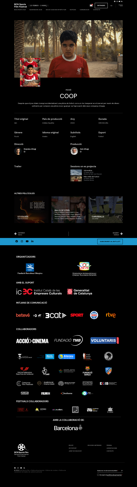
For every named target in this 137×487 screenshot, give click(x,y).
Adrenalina (88, 171)
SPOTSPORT (73, 448)
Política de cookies (52, 470)
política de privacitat (114, 475)
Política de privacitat (37, 470)
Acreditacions (112, 448)
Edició (71, 445)
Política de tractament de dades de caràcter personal (40, 471)
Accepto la (111, 475)
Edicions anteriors (95, 445)
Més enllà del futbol (91, 177)
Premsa (109, 445)
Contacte (110, 451)
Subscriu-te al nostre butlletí (107, 470)
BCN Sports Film (24, 470)
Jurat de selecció (75, 451)
